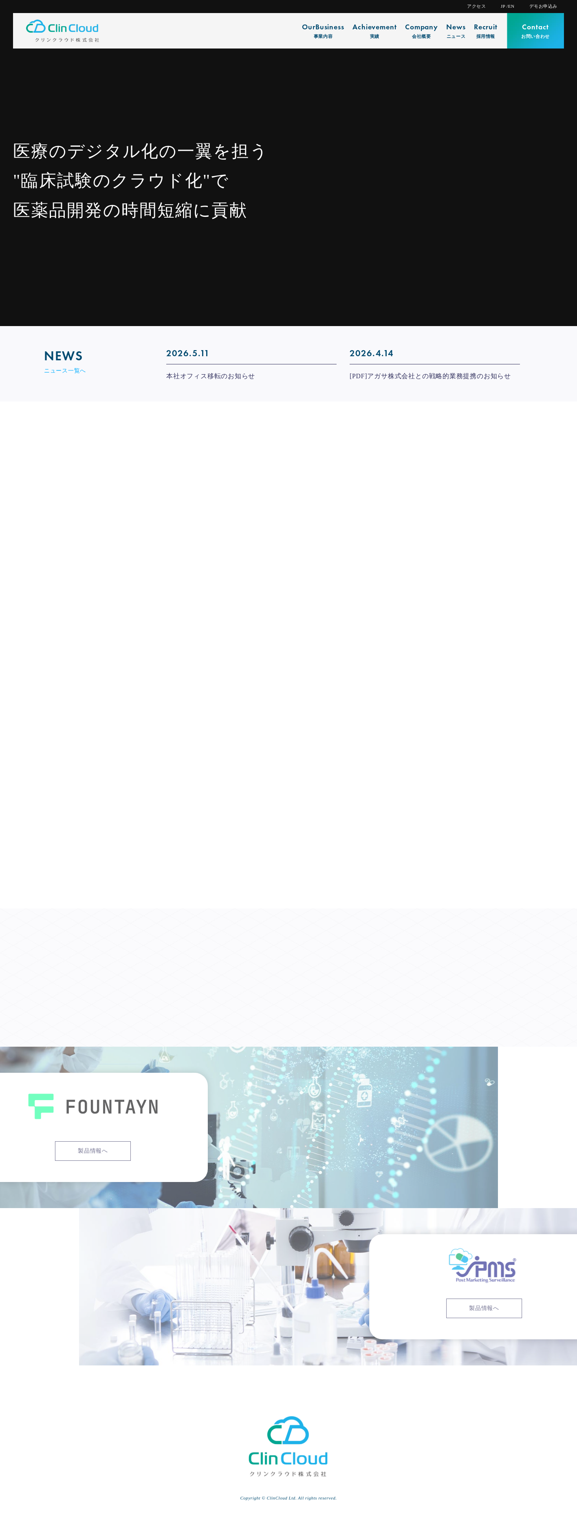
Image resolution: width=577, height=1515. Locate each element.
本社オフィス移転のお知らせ (210, 376)
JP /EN (508, 6)
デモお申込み (543, 6)
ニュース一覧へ (65, 371)
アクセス (476, 6)
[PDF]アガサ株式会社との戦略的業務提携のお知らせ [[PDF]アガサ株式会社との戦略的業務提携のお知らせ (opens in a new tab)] (430, 376)
